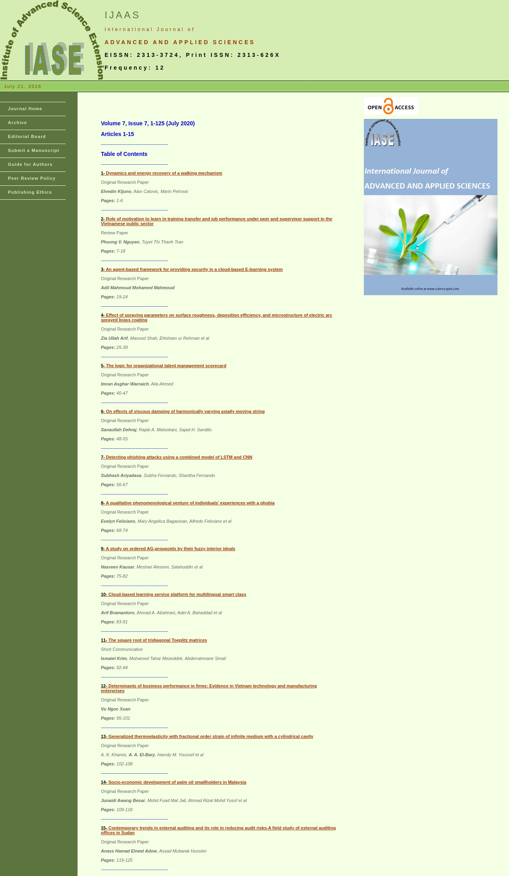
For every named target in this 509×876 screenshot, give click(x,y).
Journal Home (25, 108)
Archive (17, 122)
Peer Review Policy (32, 178)
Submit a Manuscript (33, 150)
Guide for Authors (30, 164)
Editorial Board (27, 136)
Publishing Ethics (30, 192)
